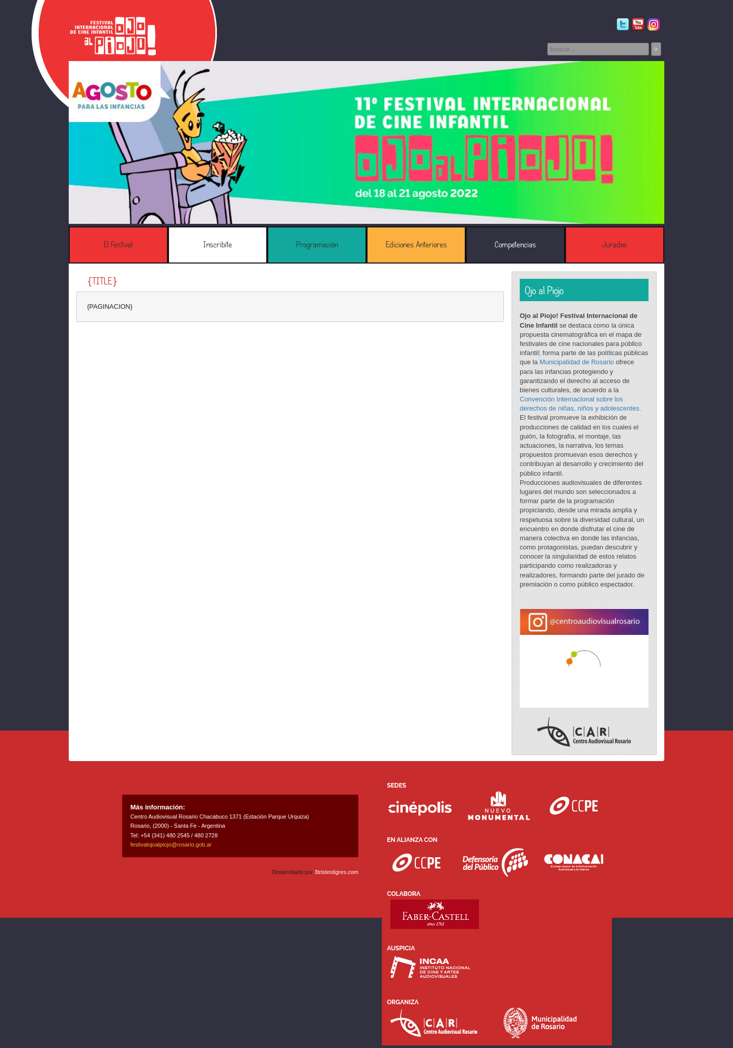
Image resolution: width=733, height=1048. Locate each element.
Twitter (622, 24)
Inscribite (217, 245)
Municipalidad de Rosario (577, 362)
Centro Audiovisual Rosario (584, 732)
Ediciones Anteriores (416, 245)
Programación (317, 245)
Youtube (638, 24)
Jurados (614, 245)
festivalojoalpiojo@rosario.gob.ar (171, 844)
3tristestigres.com (336, 872)
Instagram (653, 24)
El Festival (118, 245)
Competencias (515, 245)
